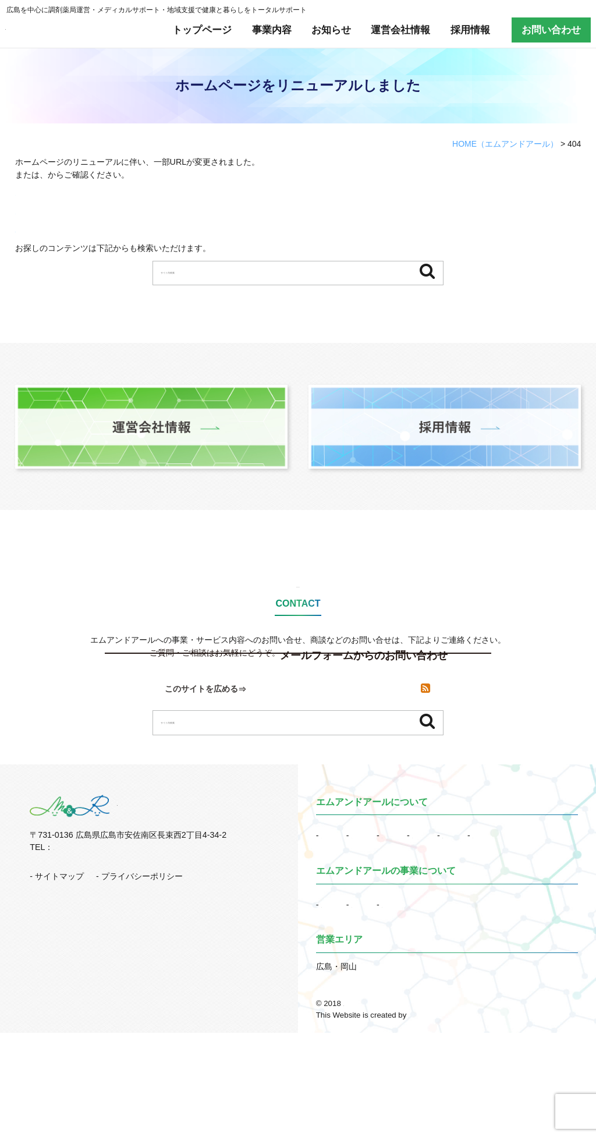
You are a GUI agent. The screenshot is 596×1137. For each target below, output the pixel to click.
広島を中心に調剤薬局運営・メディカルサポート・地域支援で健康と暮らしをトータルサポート (156, 10)
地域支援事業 (345, 1008)
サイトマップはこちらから (64, 211)
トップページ (202, 30)
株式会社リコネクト (443, 1119)
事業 (345, 992)
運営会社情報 (400, 30)
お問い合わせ (551, 30)
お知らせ (331, 30)
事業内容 (272, 30)
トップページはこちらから (64, 192)
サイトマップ (121, 174)
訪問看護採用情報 (416, 922)
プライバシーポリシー (142, 947)
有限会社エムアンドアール (75, 29)
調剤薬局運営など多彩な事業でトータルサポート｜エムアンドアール (460, 1107)
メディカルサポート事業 (445, 992)
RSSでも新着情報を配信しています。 (84, 229)
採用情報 (470, 30)
